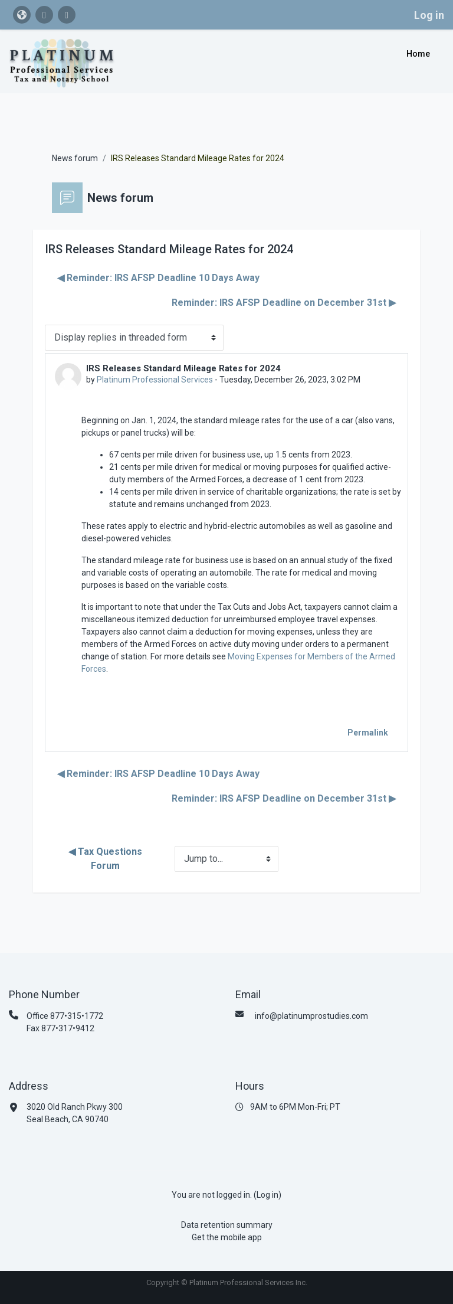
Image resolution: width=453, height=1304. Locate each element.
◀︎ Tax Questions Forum (106, 858)
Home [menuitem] (418, 53)
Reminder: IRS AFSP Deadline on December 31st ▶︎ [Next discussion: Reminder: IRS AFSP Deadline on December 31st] (284, 302)
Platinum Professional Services (155, 379)
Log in (429, 15)
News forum (75, 158)
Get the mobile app (227, 1237)
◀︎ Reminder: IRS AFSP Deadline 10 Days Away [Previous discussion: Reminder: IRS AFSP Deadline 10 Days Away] (158, 277)
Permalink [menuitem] (367, 732)
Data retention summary (227, 1225)
